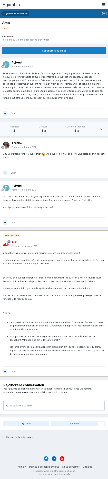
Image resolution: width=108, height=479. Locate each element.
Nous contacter (71, 466)
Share (26, 423)
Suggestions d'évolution (37, 39)
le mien (37, 153)
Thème (21, 466)
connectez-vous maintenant (18, 392)
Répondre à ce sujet (54, 50)
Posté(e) (24, 66)
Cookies (87, 466)
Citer (13, 113)
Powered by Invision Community (54, 474)
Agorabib (11, 4)
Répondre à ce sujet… (20, 405)
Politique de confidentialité (44, 466)
